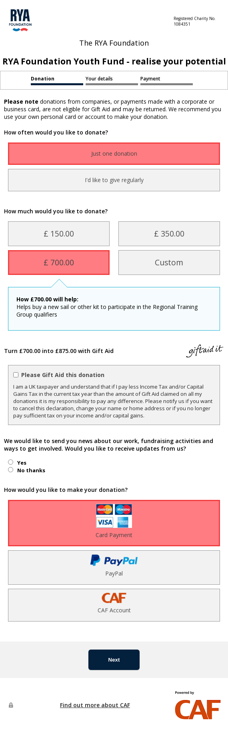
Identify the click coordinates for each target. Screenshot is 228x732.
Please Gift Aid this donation (62, 375)
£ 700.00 (59, 262)
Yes (21, 462)
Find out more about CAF (95, 705)
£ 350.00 (169, 233)
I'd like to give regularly (114, 180)
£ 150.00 (59, 233)
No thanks (31, 470)
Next (114, 660)
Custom (169, 262)
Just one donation (114, 153)
